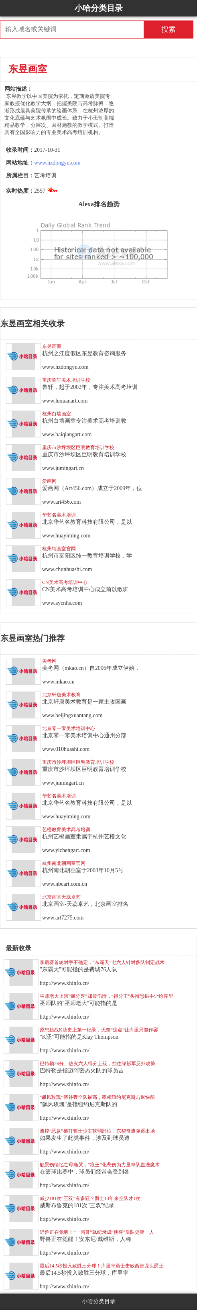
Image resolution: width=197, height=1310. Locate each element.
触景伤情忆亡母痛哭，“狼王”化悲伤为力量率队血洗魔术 (100, 1165)
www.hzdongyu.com (57, 163)
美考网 (49, 661)
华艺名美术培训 (59, 515)
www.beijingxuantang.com (72, 715)
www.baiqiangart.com (67, 434)
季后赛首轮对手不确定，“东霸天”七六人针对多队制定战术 (102, 962)
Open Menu (189, 8)
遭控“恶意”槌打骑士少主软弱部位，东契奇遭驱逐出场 (97, 1131)
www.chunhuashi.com (67, 569)
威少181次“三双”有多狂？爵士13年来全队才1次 (90, 1198)
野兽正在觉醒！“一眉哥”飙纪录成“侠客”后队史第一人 (97, 1232)
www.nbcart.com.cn (64, 884)
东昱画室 (51, 346)
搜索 (168, 29)
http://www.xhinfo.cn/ (64, 983)
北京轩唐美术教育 (61, 695)
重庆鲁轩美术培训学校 (66, 380)
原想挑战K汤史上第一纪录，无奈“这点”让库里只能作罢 (99, 1030)
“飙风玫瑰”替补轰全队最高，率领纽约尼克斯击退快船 (97, 1097)
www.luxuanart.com (64, 401)
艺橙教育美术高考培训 (66, 829)
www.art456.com (61, 502)
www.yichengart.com (66, 850)
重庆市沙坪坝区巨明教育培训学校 (78, 447)
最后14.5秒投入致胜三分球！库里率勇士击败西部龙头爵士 (102, 1266)
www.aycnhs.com (62, 603)
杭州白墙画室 (56, 414)
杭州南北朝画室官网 (63, 863)
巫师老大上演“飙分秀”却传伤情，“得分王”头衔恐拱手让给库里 (106, 996)
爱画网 (49, 481)
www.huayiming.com (66, 536)
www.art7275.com (62, 918)
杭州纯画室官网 (59, 548)
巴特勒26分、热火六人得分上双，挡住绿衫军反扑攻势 (97, 1063)
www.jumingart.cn (63, 468)
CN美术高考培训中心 (64, 582)
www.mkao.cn (58, 682)
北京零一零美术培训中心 (68, 728)
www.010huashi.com (65, 749)
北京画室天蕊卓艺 (61, 897)
